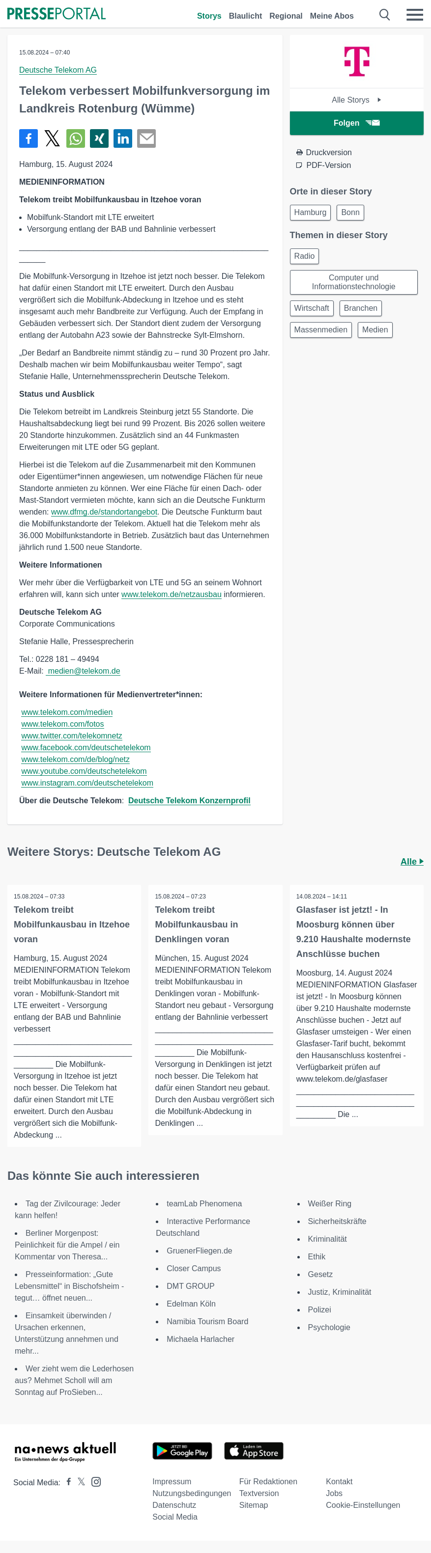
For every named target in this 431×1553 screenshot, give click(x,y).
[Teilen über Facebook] (28, 138)
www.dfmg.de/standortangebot (104, 512)
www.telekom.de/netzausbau (171, 594)
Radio (304, 256)
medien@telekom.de (83, 671)
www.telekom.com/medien (67, 712)
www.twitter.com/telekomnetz (71, 736)
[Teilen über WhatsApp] (75, 138)
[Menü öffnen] (415, 15)
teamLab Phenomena (204, 1204)
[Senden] (146, 138)
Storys (209, 16)
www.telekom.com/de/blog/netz (75, 759)
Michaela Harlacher (200, 1339)
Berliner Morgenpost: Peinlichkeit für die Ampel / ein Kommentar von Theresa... (67, 1245)
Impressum (171, 1482)
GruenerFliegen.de (199, 1251)
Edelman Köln (191, 1304)
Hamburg (310, 212)
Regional (286, 16)
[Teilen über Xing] (99, 138)
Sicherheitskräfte (337, 1222)
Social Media (175, 1517)
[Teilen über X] (52, 138)
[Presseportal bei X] (78, 1483)
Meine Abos (332, 16)
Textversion (259, 1494)
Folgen (356, 123)
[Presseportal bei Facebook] (65, 1483)
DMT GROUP (190, 1286)
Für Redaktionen (268, 1482)
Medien (375, 330)
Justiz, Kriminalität (340, 1292)
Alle (412, 862)
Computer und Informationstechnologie (354, 282)
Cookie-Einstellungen (363, 1505)
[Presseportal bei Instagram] (93, 1481)
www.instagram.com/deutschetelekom (87, 783)
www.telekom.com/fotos (62, 724)
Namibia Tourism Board (207, 1322)
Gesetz (320, 1275)
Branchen (361, 308)
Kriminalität (327, 1239)
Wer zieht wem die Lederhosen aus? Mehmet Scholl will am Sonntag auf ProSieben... (74, 1381)
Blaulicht (245, 16)
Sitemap (253, 1505)
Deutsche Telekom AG (58, 70)
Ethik (317, 1257)
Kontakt (339, 1482)
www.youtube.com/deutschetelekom (83, 771)
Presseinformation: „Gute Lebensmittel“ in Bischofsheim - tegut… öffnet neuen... (69, 1287)
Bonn (350, 212)
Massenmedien (321, 330)
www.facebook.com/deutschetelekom (85, 747)
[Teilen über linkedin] (123, 138)
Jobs (334, 1494)
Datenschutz (174, 1505)
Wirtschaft (311, 308)
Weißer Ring (330, 1204)
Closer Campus (194, 1269)
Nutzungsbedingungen (191, 1494)
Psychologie (329, 1328)
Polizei (319, 1310)
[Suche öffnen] (385, 15)
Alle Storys (356, 100)
